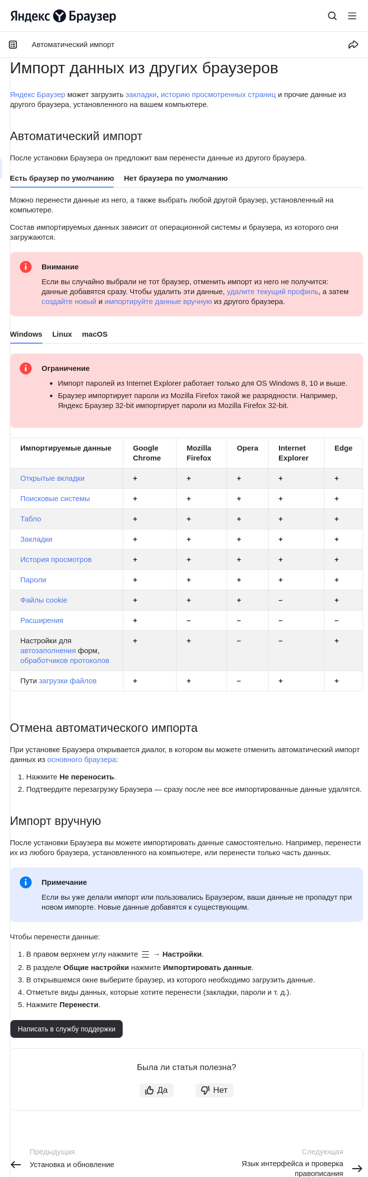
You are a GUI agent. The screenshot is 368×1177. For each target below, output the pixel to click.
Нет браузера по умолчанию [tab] (176, 178)
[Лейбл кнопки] (352, 16)
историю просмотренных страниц (218, 94)
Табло (30, 518)
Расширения (41, 620)
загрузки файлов (68, 680)
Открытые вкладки (52, 478)
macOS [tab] (95, 334)
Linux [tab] (62, 334)
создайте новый (69, 301)
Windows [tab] (26, 334)
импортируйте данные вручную (158, 301)
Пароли (33, 579)
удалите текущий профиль (273, 291)
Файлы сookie (43, 600)
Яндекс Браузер (37, 94)
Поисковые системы (55, 498)
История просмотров (56, 559)
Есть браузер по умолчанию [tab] (62, 178)
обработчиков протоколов (64, 660)
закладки (141, 94)
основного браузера (81, 759)
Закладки (36, 539)
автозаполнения (48, 650)
